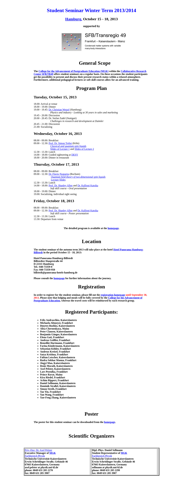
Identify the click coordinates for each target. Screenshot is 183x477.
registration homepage (113, 295)
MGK (52, 453)
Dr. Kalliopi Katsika (88, 185)
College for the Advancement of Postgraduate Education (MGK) (73, 71)
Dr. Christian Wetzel (59, 109)
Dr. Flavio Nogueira (59, 174)
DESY (74, 154)
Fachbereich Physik (35, 456)
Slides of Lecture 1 (60, 149)
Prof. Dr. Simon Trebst (60, 143)
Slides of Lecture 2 (84, 149)
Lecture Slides (58, 179)
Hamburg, (73, 19)
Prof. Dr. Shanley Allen (61, 185)
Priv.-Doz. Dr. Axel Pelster (38, 450)
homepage (113, 228)
